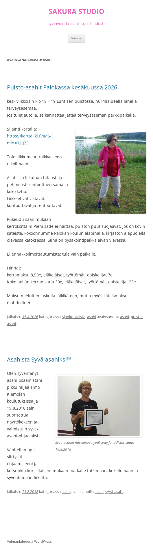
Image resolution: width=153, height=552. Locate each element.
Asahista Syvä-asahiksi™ (39, 359)
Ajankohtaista (73, 316)
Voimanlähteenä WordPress (29, 541)
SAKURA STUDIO (76, 11)
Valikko (76, 38)
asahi (91, 316)
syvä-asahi (114, 491)
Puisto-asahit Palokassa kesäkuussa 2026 (62, 87)
